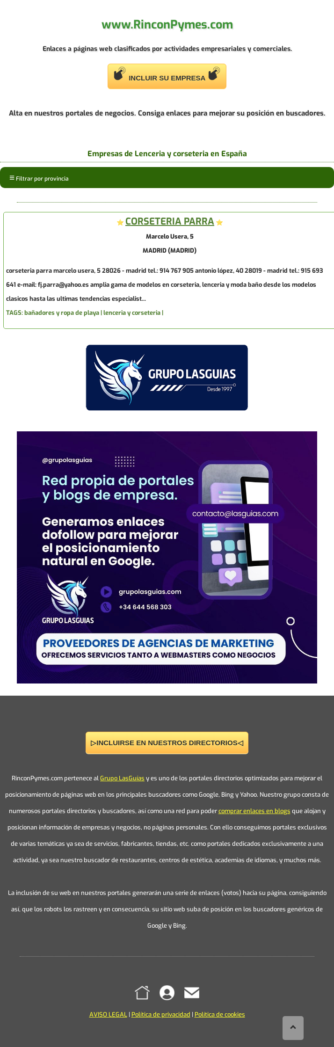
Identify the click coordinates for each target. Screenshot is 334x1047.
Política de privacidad (160, 1014)
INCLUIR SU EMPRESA (167, 74)
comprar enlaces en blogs (254, 811)
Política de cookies (220, 1014)
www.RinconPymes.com (167, 24)
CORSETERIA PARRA (169, 221)
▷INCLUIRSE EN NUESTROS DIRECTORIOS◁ (167, 743)
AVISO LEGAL (108, 1014)
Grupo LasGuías (122, 778)
